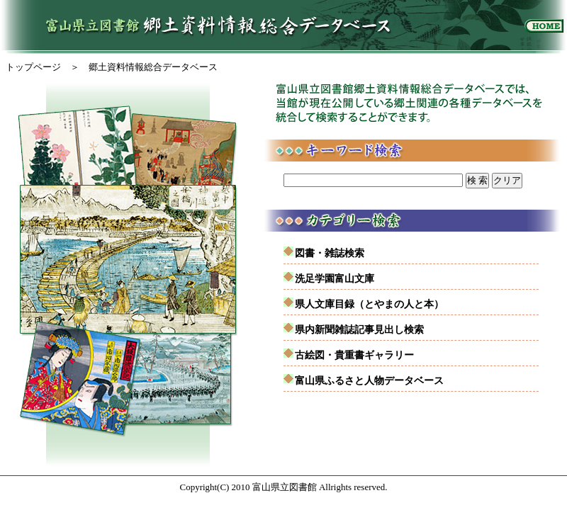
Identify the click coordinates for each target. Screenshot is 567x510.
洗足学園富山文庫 (334, 278)
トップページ (33, 67)
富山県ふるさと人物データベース (369, 380)
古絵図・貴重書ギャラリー (354, 355)
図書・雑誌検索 (329, 253)
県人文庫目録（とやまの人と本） (369, 304)
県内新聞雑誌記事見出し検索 (359, 329)
